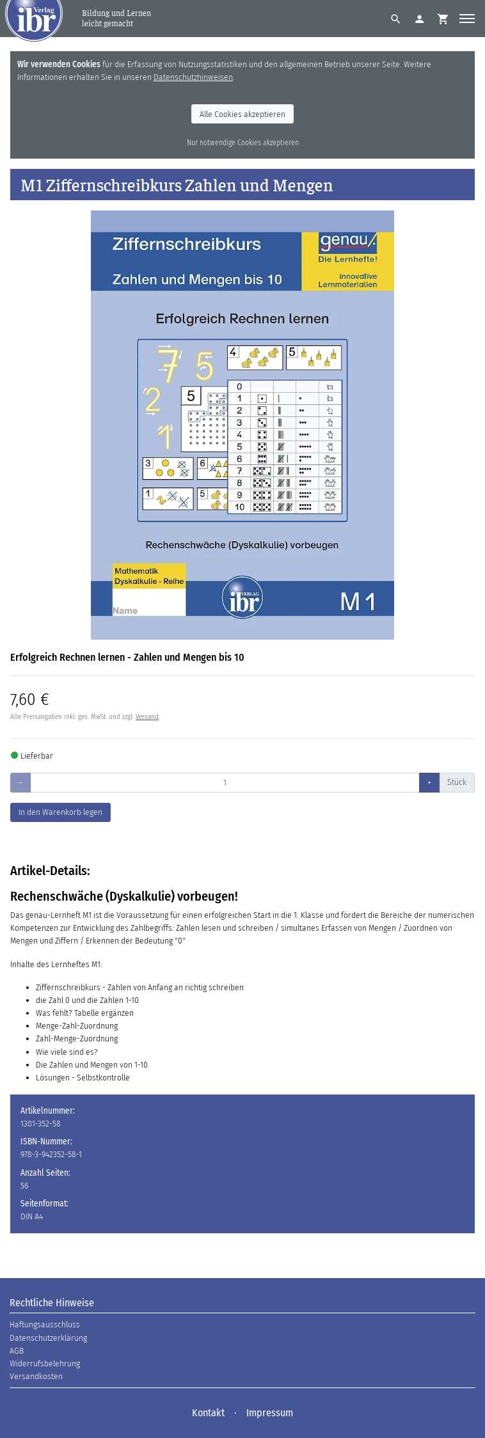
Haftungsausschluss (45, 1324)
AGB (17, 1350)
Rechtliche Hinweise (52, 1303)
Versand (147, 717)
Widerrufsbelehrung (45, 1363)
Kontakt (208, 1413)
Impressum (269, 1413)
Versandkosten (36, 1376)
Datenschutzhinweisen (193, 77)
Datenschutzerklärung (48, 1337)
